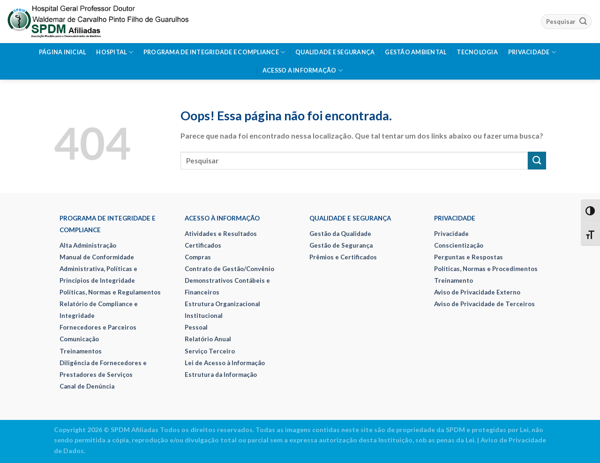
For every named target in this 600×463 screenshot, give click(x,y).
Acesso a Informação (302, 70)
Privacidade (532, 52)
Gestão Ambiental (415, 52)
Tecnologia (477, 52)
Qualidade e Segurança (335, 52)
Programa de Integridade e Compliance (214, 52)
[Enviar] (583, 21)
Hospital (114, 52)
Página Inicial (62, 52)
